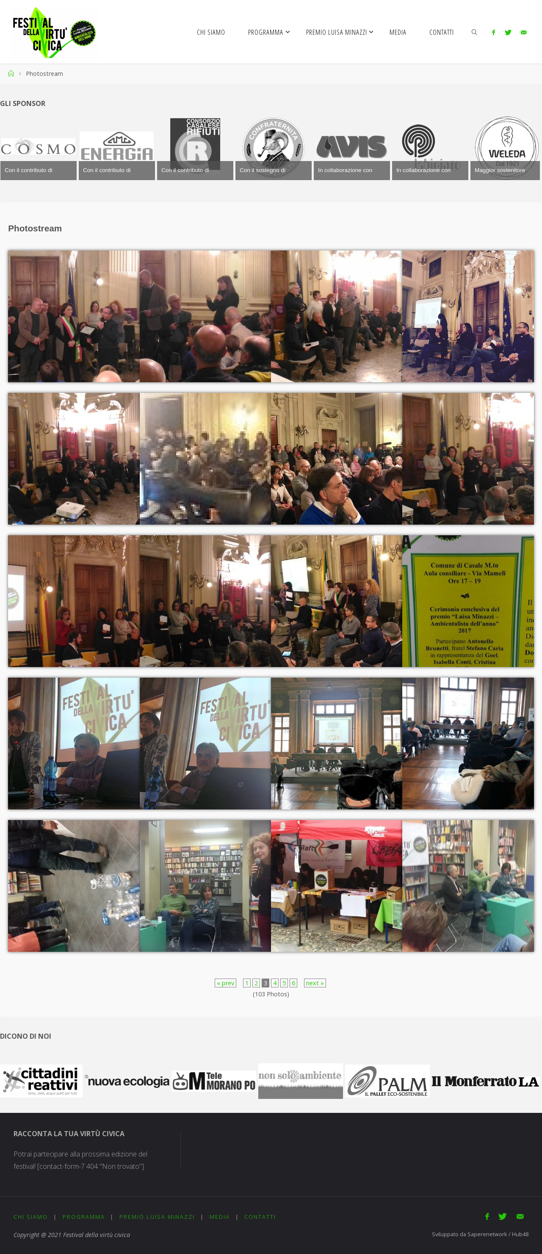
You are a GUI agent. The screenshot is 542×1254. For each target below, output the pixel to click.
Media (220, 1217)
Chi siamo (31, 1217)
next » (315, 983)
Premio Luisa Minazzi (157, 1217)
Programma (84, 1217)
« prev (225, 983)
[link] (474, 32)
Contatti (260, 1217)
